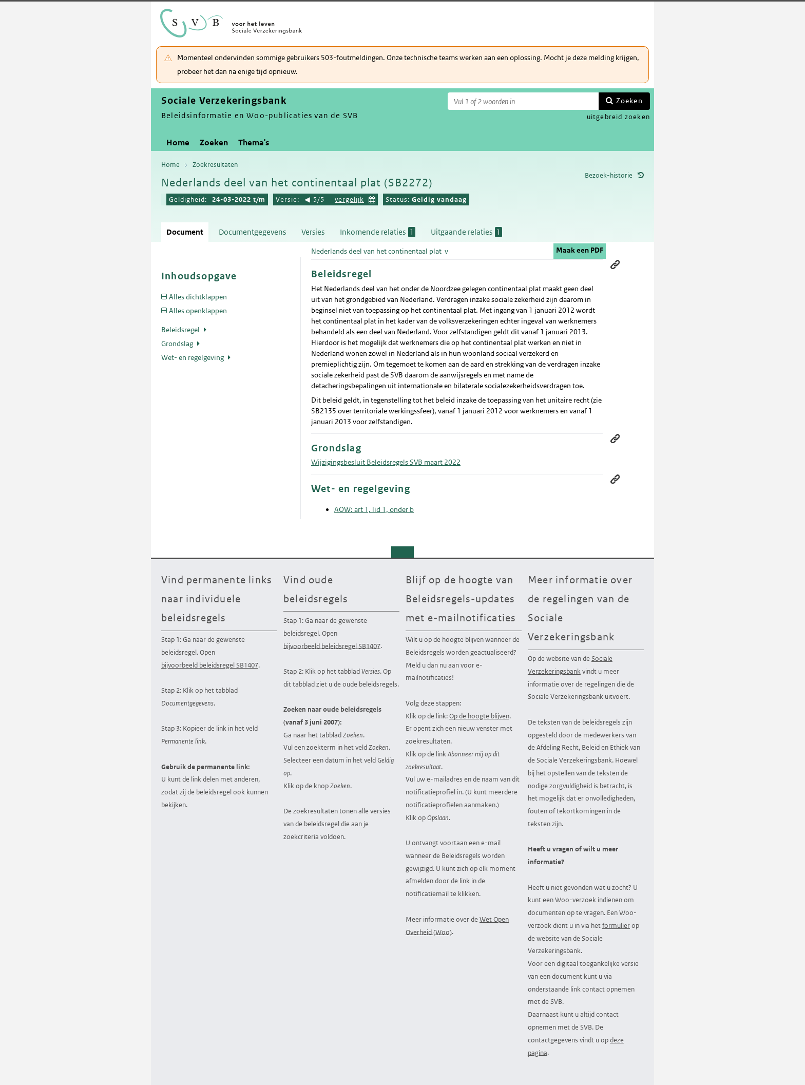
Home (177, 142)
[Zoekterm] (523, 101)
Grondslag (178, 343)
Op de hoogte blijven (479, 716)
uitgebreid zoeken (618, 116)
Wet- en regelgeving (193, 357)
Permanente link (615, 264)
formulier (616, 925)
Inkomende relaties (377, 232)
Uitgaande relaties (466, 232)
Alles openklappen (198, 310)
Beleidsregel (181, 329)
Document (184, 232)
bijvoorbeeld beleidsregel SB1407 (209, 665)
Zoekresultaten (215, 164)
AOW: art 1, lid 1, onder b (374, 509)
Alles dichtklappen (198, 296)
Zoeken (629, 100)
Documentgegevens (252, 232)
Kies (372, 198)
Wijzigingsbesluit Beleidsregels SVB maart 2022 (386, 462)
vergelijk (349, 199)
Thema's (253, 142)
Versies (312, 232)
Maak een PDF (579, 250)
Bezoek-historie (608, 175)
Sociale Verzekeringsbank (570, 665)
